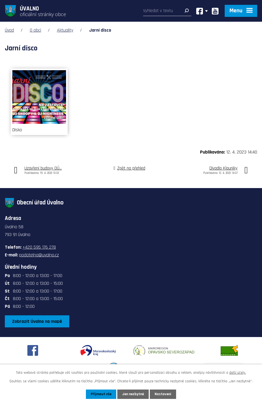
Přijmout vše (101, 394)
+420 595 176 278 (39, 247)
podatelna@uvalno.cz (39, 255)
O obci (35, 30)
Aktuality (65, 30)
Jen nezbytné (133, 394)
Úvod (9, 30)
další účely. (237, 372)
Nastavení (163, 394)
